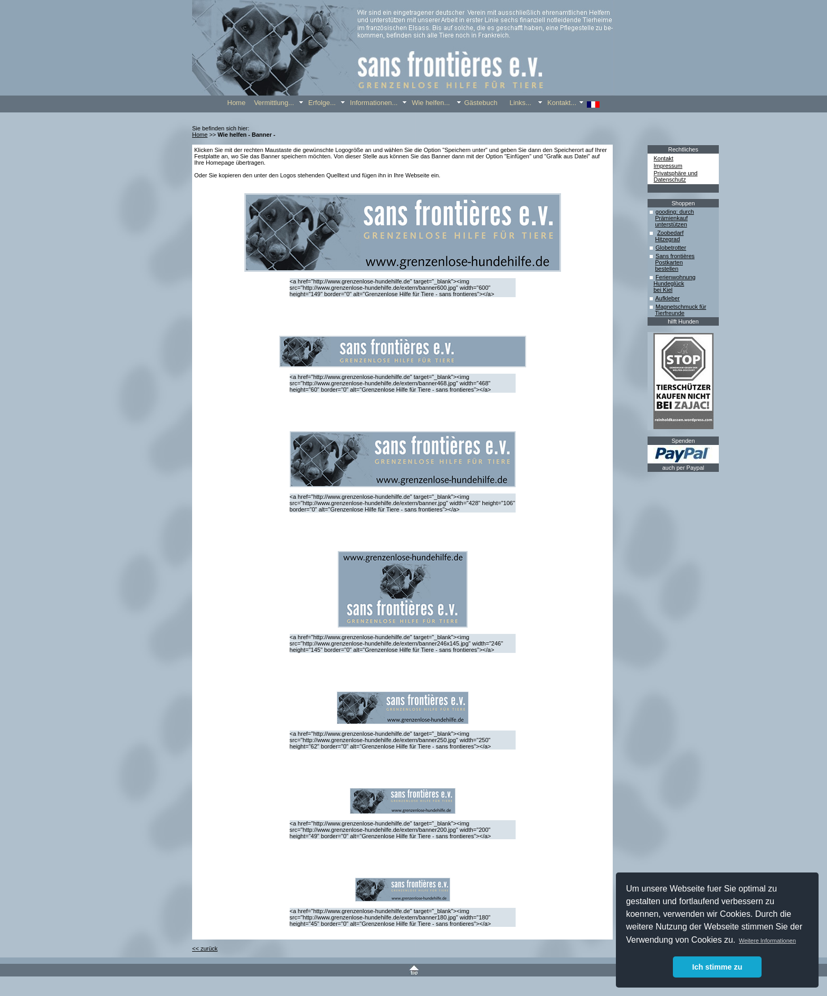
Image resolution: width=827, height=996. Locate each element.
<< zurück (204, 948)
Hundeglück (668, 283)
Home (199, 134)
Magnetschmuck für (680, 306)
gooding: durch (674, 211)
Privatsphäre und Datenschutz (676, 176)
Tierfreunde (670, 313)
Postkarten (669, 262)
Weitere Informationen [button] (767, 940)
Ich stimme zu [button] (717, 967)
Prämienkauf (671, 218)
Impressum (668, 166)
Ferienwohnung (675, 277)
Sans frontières (675, 256)
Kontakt (663, 158)
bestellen (666, 268)
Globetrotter (670, 247)
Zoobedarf (670, 233)
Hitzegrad (667, 239)
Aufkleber (667, 298)
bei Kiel (662, 290)
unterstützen (671, 224)
